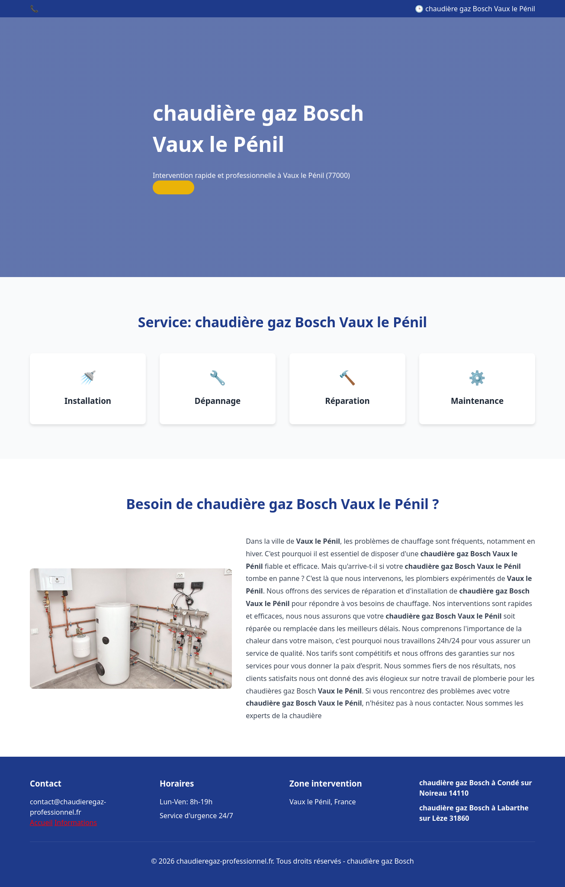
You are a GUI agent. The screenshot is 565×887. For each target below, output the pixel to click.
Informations (76, 822)
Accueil (41, 822)
